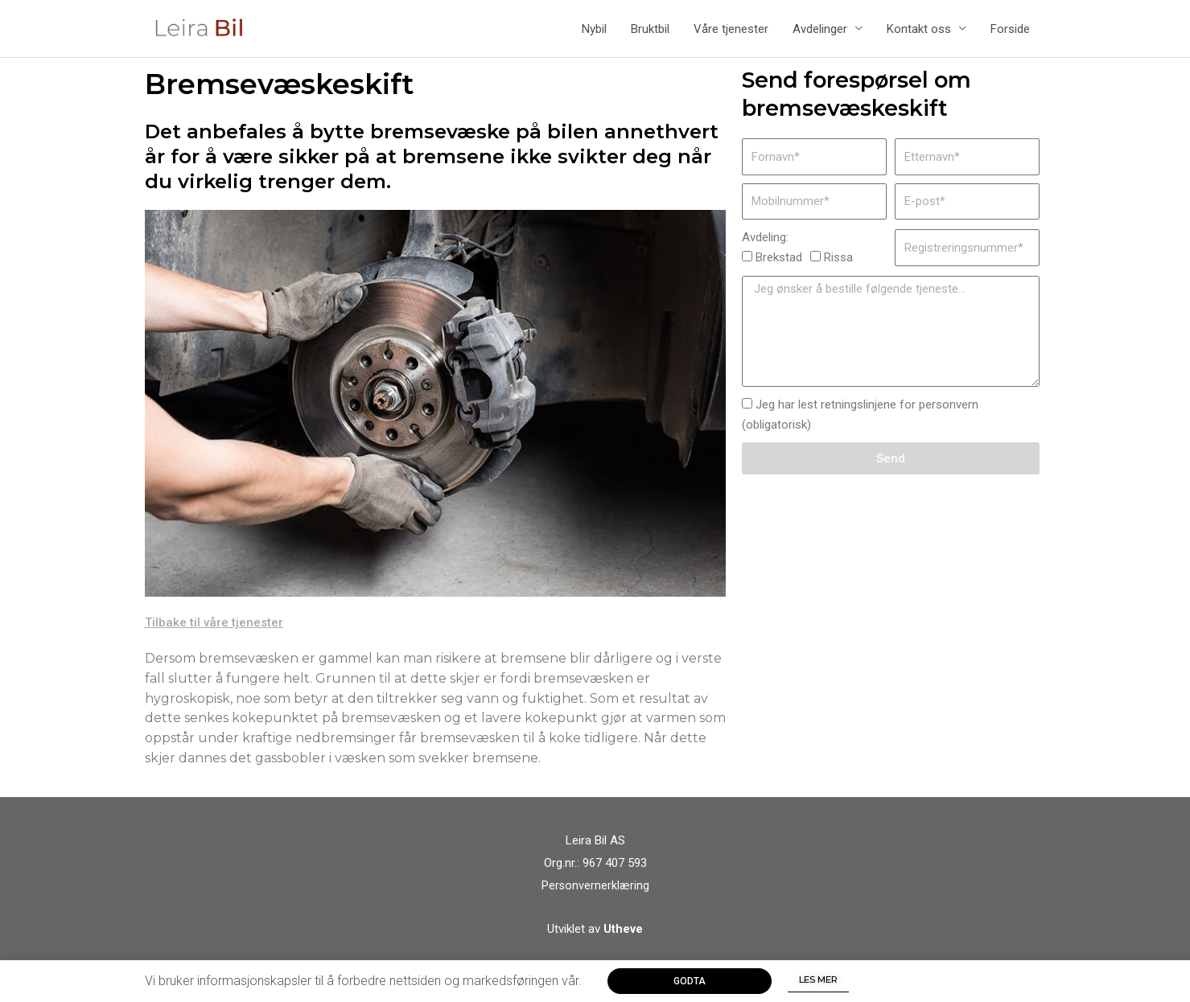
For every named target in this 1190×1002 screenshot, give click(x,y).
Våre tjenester (731, 33)
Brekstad (779, 265)
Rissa (838, 265)
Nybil (594, 33)
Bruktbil (650, 33)
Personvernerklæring (595, 893)
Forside (1010, 33)
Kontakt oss (919, 33)
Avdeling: (765, 245)
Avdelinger (820, 33)
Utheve (623, 937)
